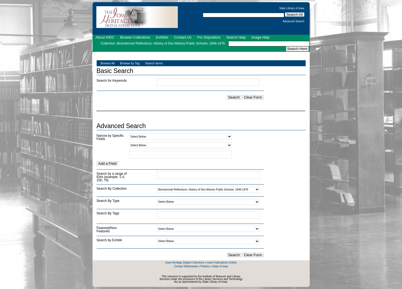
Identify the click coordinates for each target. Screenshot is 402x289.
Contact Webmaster (186, 266)
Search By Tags (108, 213)
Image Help (260, 37)
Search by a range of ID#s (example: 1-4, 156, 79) (112, 177)
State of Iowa (220, 266)
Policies (205, 266)
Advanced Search (293, 21)
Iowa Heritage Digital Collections (184, 262)
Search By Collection (112, 188)
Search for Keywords (112, 80)
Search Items (154, 63)
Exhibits (162, 37)
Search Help (236, 37)
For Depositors (208, 37)
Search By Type (108, 201)
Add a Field (107, 163)
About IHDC (105, 37)
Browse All (108, 63)
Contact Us (182, 37)
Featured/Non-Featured (107, 229)
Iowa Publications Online (222, 262)
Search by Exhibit (109, 240)
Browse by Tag (130, 63)
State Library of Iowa (291, 8)
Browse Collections (135, 37)
